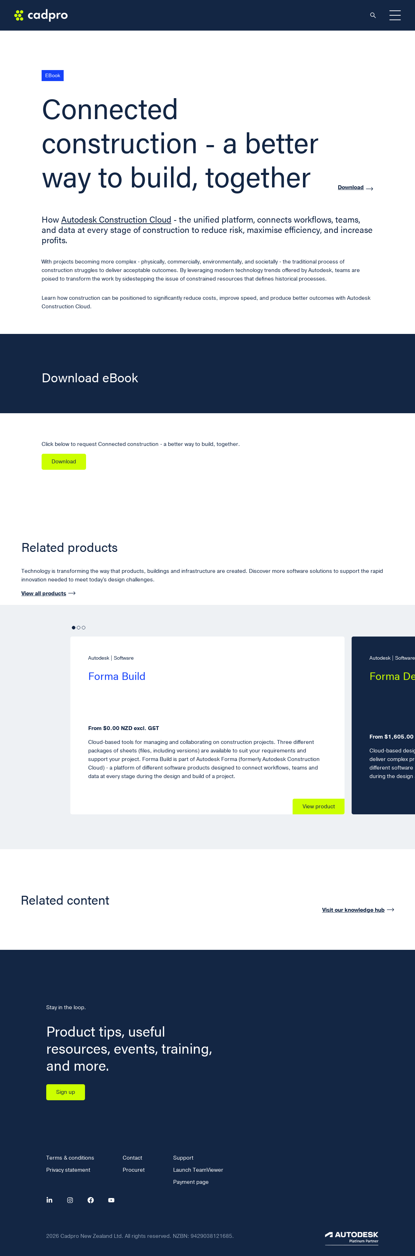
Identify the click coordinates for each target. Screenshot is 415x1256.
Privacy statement (68, 1169)
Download (351, 188)
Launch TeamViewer (198, 1169)
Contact (132, 1157)
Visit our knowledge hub (353, 910)
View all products (43, 593)
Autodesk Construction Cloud (116, 219)
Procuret (134, 1169)
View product (319, 806)
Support (183, 1157)
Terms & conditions (70, 1157)
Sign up (65, 1092)
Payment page (191, 1182)
